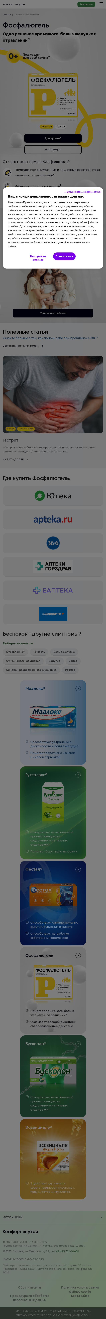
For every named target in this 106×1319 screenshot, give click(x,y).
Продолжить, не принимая (82, 191)
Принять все (64, 256)
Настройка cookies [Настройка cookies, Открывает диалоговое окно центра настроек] (38, 257)
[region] (53, 227)
